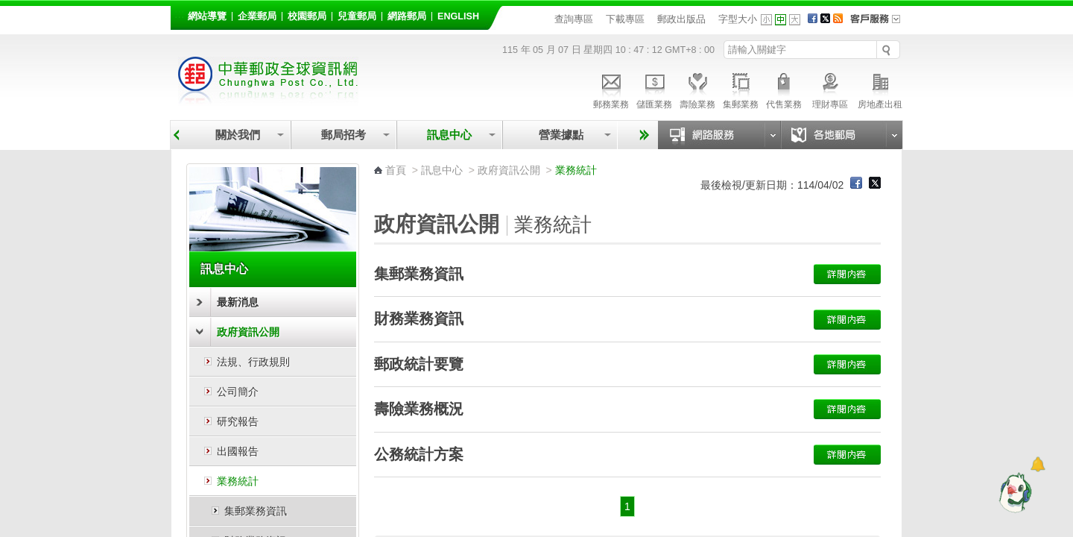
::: (179, 13)
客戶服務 (880, 24)
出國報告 (238, 451)
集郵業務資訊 (255, 511)
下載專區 (625, 19)
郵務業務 (611, 89)
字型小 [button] (766, 19)
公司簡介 (238, 392)
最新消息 (238, 302)
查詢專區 (573, 19)
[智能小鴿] (1013, 492)
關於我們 (237, 134)
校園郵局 (307, 16)
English (458, 16)
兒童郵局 (357, 16)
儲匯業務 (654, 89)
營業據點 (560, 134)
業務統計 (238, 481)
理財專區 (829, 89)
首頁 (395, 170)
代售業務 (784, 89)
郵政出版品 (681, 19)
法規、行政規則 (253, 362)
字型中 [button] (780, 19)
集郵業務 (741, 89)
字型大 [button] (794, 19)
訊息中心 (449, 134)
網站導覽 (207, 16)
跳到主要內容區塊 (7, 7)
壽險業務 (697, 89)
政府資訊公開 (248, 332)
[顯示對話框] (1037, 464)
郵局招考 (343, 134)
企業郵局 (257, 16)
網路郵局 (406, 16)
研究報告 (238, 421)
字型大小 (737, 19)
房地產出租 (880, 89)
